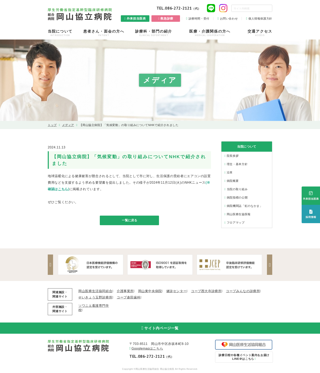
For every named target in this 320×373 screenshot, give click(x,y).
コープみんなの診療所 (243, 291)
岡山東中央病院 (150, 291)
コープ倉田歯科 (128, 297)
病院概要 (233, 180)
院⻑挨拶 (233, 155)
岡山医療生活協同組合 (95, 291)
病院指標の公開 (237, 197)
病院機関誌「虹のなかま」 (245, 205)
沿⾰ (230, 172)
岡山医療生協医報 (239, 214)
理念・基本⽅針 (237, 164)
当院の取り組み (237, 189)
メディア (68, 125)
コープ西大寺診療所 (206, 291)
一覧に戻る (129, 220)
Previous (51, 265)
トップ (52, 125)
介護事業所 (125, 291)
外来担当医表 (136, 18)
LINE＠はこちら (243, 357)
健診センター (176, 291)
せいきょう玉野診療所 (95, 297)
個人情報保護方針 (260, 18)
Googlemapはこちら (147, 349)
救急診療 (166, 18)
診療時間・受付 (199, 18)
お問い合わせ (229, 18)
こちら (63, 189)
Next (269, 265)
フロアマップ (236, 222)
